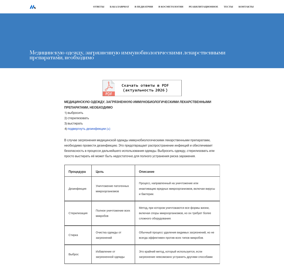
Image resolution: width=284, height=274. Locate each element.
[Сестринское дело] (33, 7)
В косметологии (171, 6)
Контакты (246, 6)
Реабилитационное (203, 6)
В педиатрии (144, 6)
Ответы (98, 6)
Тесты (228, 6)
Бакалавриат (119, 6)
